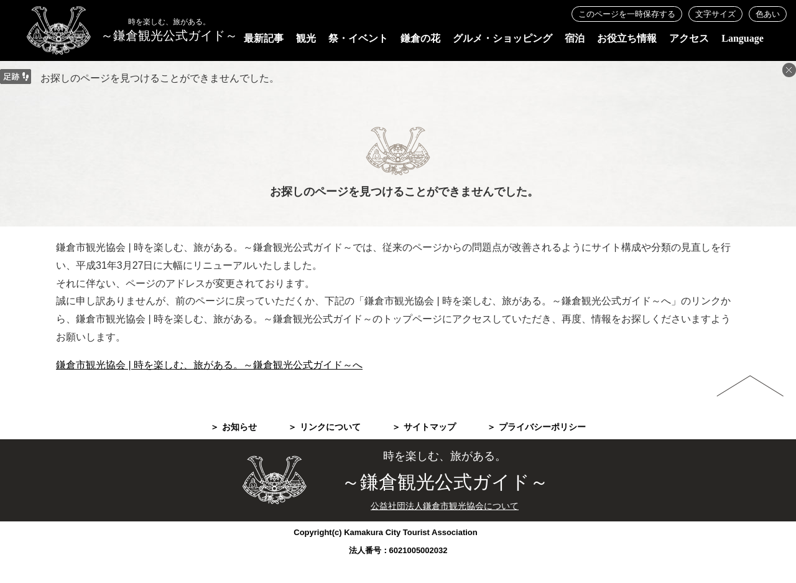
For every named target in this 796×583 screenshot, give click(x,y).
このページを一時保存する (626, 14)
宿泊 (575, 38)
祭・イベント (358, 38)
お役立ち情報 (627, 38)
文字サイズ (715, 14)
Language (742, 38)
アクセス (689, 38)
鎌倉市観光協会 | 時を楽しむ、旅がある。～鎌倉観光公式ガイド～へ (209, 365)
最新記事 (264, 38)
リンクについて (330, 427)
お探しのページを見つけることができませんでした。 (159, 78)
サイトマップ (430, 427)
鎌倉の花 (420, 38)
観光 (306, 38)
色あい (768, 14)
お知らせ (239, 427)
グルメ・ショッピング (502, 38)
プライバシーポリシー (542, 427)
